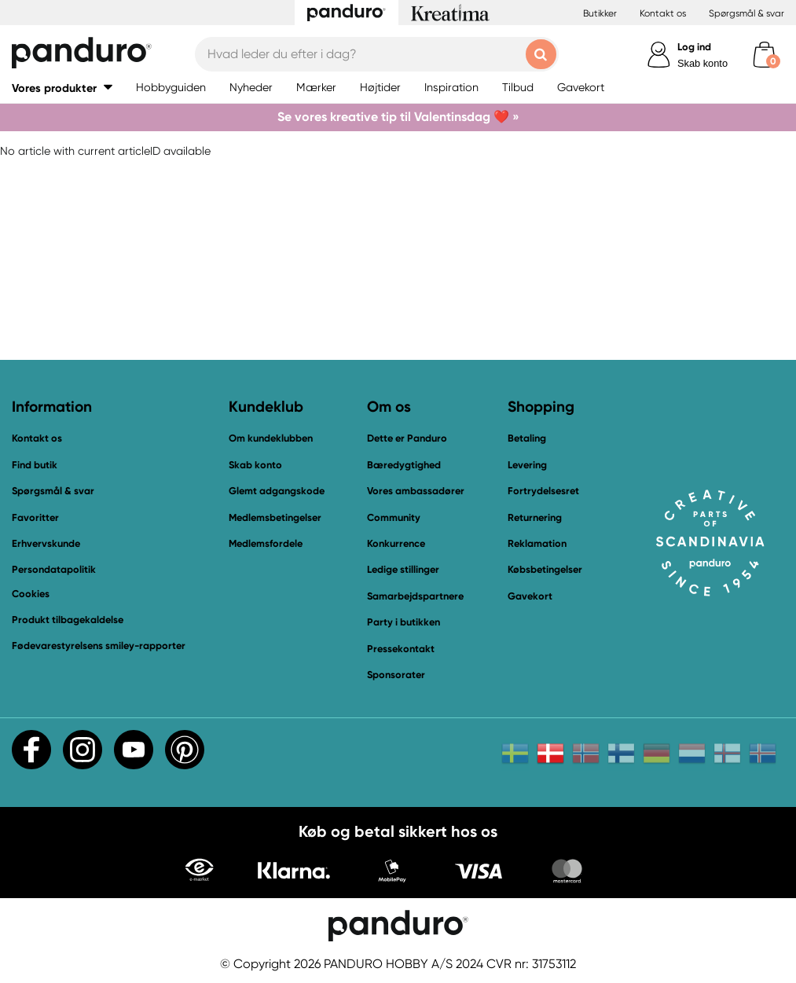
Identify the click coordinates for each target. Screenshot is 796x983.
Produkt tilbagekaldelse (67, 619)
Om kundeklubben (271, 438)
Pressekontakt (401, 649)
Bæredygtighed (404, 465)
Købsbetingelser (545, 569)
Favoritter (35, 517)
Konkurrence (396, 543)
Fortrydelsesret (543, 491)
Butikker (600, 13)
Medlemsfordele (266, 543)
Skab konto (702, 63)
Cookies (31, 594)
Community (393, 517)
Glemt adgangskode (277, 491)
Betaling (527, 438)
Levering (527, 465)
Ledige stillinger (403, 569)
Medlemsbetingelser (275, 517)
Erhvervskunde (46, 543)
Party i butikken (403, 622)
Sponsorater (396, 674)
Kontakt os (663, 13)
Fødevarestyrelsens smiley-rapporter (98, 645)
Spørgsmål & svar (746, 13)
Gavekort (530, 596)
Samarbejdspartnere (415, 596)
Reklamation (537, 543)
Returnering (535, 517)
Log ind (694, 47)
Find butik (34, 465)
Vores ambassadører (415, 491)
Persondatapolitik (54, 569)
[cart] (764, 54)
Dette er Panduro (407, 438)
